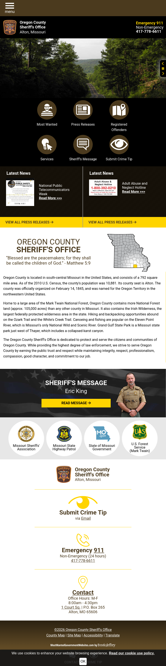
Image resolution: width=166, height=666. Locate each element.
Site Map (74, 635)
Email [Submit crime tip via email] (86, 518)
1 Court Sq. (70, 607)
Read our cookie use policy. (131, 653)
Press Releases (83, 113)
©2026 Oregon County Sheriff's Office (83, 630)
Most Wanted (47, 113)
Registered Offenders (119, 116)
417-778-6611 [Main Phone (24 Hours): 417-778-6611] (83, 560)
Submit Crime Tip (119, 148)
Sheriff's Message (83, 148)
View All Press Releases (29, 222)
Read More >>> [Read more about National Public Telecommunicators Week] (50, 198)
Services (47, 148)
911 (99, 550)
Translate (112, 635)
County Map (55, 635)
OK (82, 661)
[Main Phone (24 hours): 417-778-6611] (148, 31)
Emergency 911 (149, 23)
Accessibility (93, 635)
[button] (9, 8)
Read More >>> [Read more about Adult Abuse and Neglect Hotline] (133, 192)
